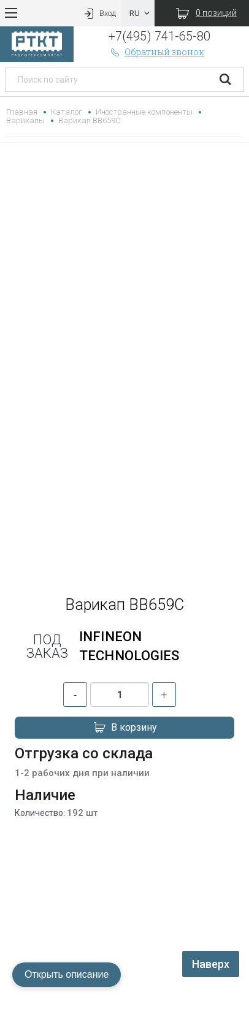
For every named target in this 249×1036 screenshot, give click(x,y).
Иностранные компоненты (144, 111)
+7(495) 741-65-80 (159, 36)
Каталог (66, 111)
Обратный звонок (156, 52)
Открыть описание (67, 974)
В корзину (124, 727)
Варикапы (25, 120)
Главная (21, 111)
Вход (98, 13)
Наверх (210, 964)
